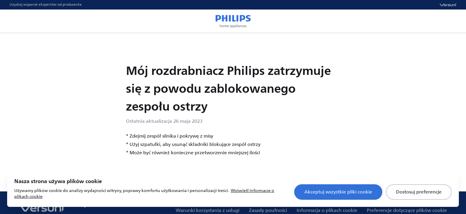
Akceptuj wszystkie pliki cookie (338, 192)
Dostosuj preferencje (419, 192)
